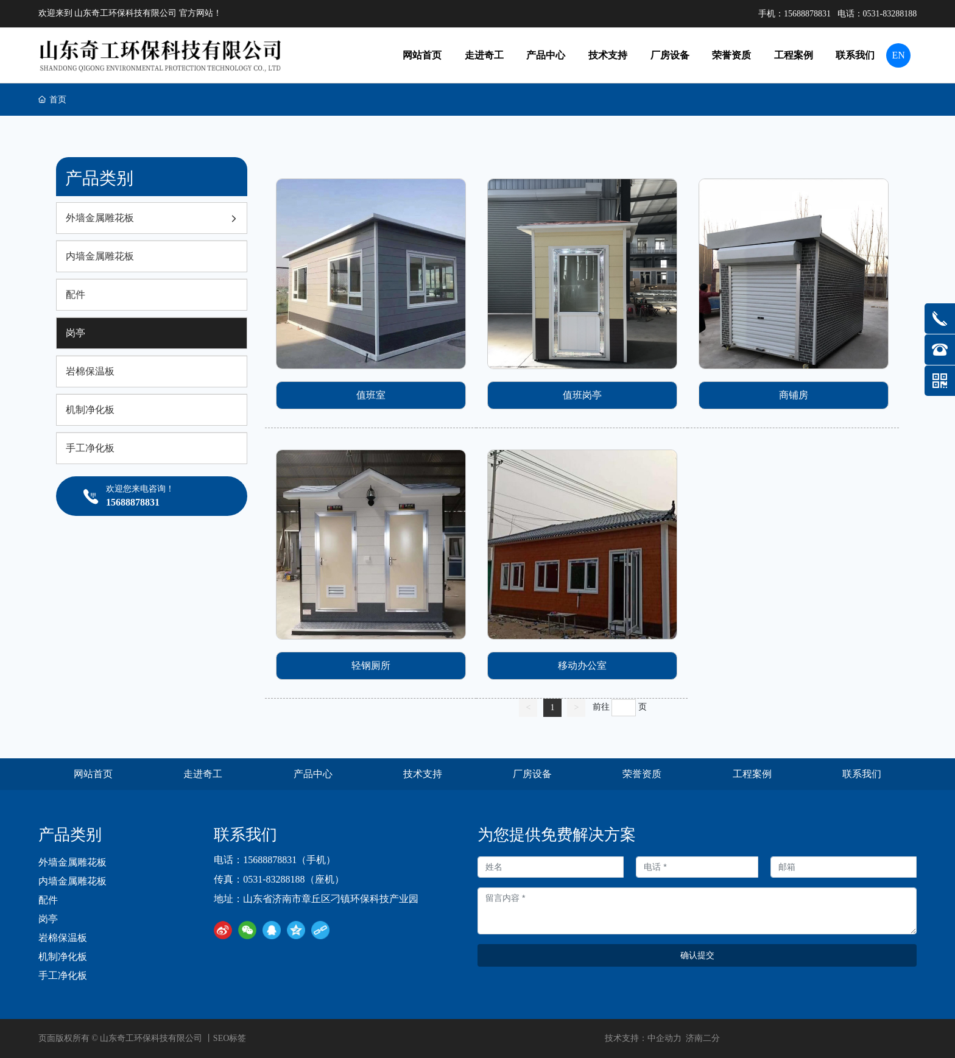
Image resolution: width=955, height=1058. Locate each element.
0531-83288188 (890, 13)
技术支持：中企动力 (643, 1038)
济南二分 (703, 1038)
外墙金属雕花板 (72, 862)
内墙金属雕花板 (72, 881)
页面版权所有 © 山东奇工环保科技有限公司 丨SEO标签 (142, 1038)
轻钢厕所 (370, 665)
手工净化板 (62, 975)
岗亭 (48, 919)
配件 (48, 900)
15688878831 (807, 13)
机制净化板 (62, 956)
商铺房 (793, 395)
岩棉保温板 (62, 938)
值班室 (371, 395)
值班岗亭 (582, 395)
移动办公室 (582, 665)
